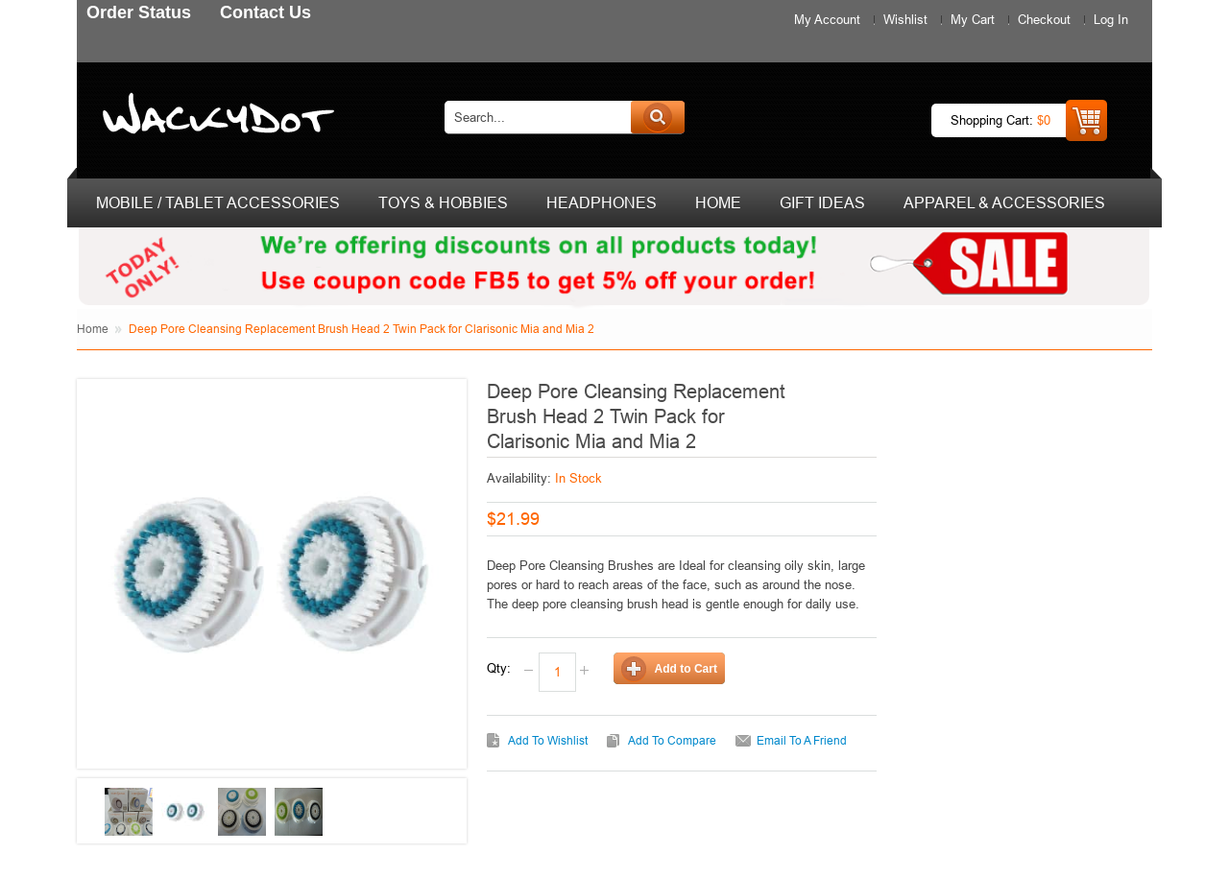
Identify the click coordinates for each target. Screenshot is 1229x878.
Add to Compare (672, 740)
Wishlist (905, 19)
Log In (1111, 19)
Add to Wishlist (548, 740)
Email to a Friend (802, 740)
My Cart (973, 19)
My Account (827, 19)
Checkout (1044, 19)
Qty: (499, 668)
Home (92, 328)
